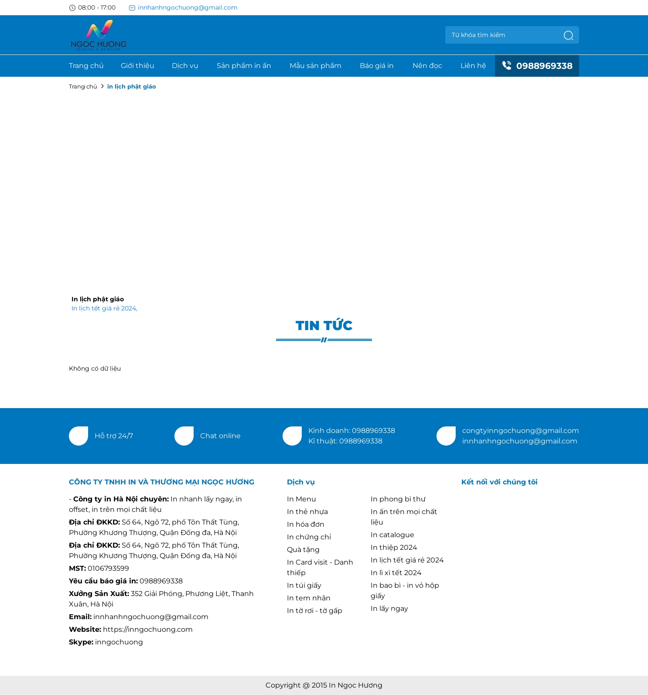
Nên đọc (427, 65)
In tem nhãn (309, 598)
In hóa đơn (305, 524)
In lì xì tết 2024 (396, 573)
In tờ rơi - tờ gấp (314, 610)
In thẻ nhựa (307, 512)
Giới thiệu (137, 65)
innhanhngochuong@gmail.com (183, 7)
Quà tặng (303, 549)
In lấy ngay (389, 608)
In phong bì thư (398, 499)
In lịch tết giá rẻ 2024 (104, 308)
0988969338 (537, 66)
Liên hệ (473, 65)
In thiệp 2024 (394, 547)
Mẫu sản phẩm (315, 65)
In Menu (301, 499)
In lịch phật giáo (98, 299)
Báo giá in (377, 65)
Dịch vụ (185, 65)
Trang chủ (86, 65)
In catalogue (392, 535)
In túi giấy (304, 585)
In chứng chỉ (309, 537)
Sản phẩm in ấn (244, 65)
